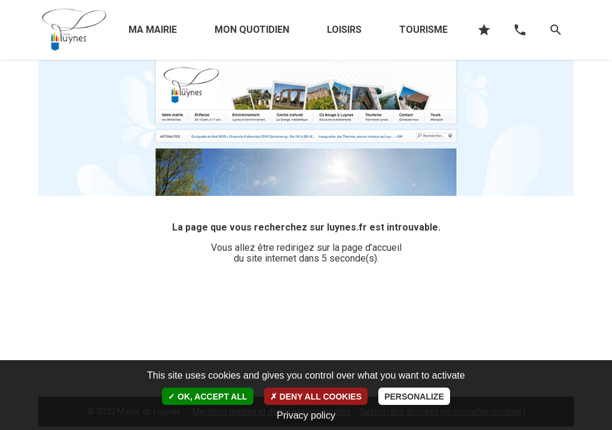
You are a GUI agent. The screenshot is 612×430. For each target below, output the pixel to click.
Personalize (414, 396)
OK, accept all (207, 396)
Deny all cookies (316, 396)
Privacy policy (306, 415)
